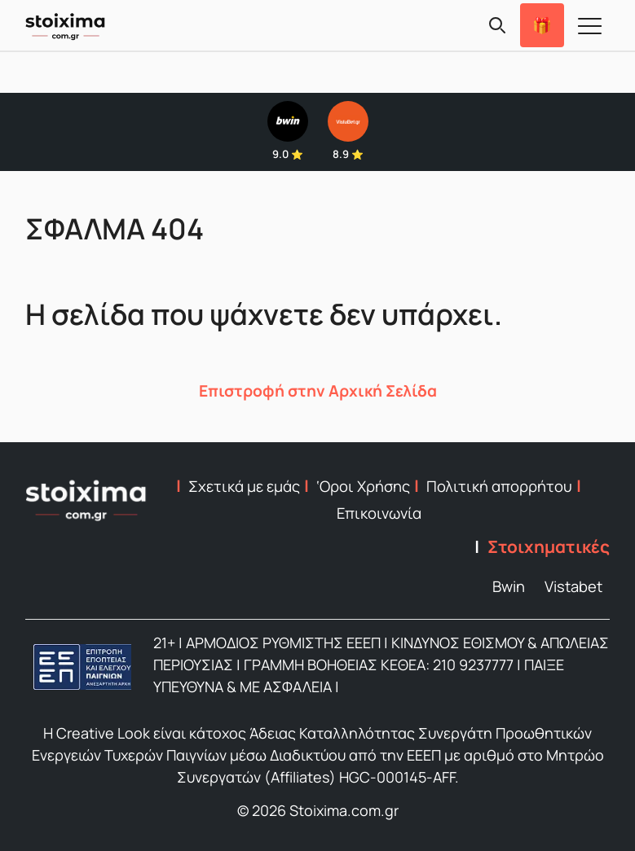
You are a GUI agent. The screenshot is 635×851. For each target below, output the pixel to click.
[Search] (497, 25)
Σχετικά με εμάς (244, 486)
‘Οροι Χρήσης (363, 486)
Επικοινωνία (379, 513)
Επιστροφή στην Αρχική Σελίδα (318, 390)
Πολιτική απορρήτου (499, 486)
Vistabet (573, 586)
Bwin (508, 586)
